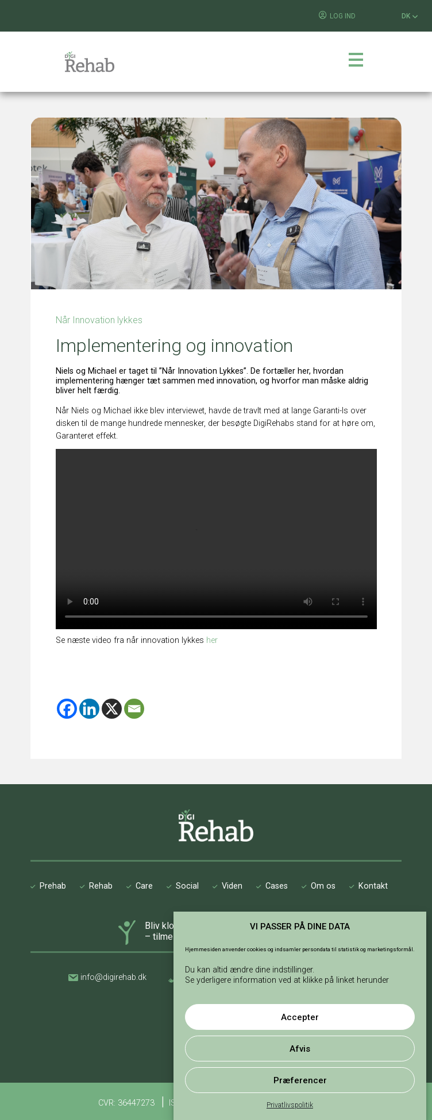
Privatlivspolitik (290, 1105)
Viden (232, 886)
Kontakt (373, 886)
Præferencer (300, 1080)
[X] (112, 709)
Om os (323, 886)
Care (144, 886)
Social (187, 886)
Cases (276, 886)
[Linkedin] (89, 709)
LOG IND (343, 16)
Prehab (53, 886)
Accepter (300, 1017)
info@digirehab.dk (113, 977)
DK (410, 16)
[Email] (134, 709)
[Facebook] (67, 709)
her (212, 640)
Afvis (300, 1049)
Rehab (101, 886)
